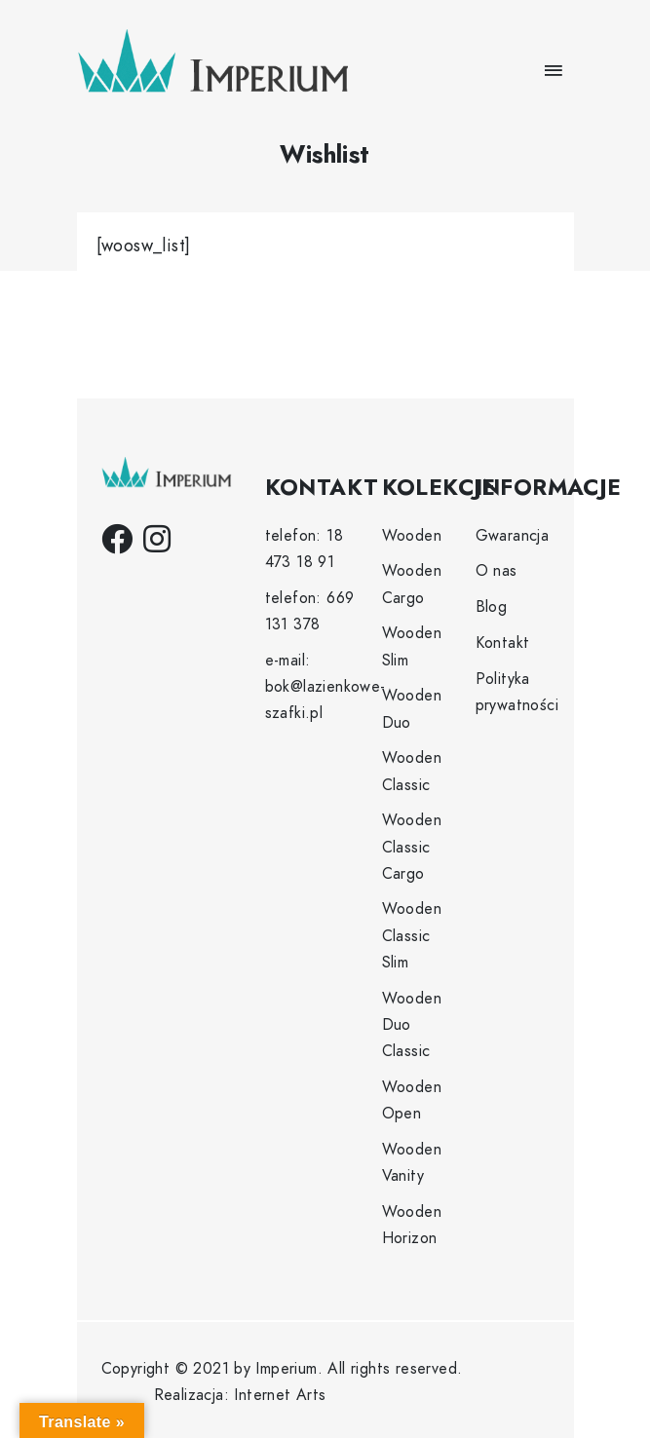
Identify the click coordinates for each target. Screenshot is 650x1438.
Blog (492, 607)
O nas (496, 571)
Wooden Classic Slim (411, 935)
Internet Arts (279, 1395)
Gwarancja (513, 536)
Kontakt (503, 643)
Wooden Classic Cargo (411, 847)
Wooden (411, 536)
